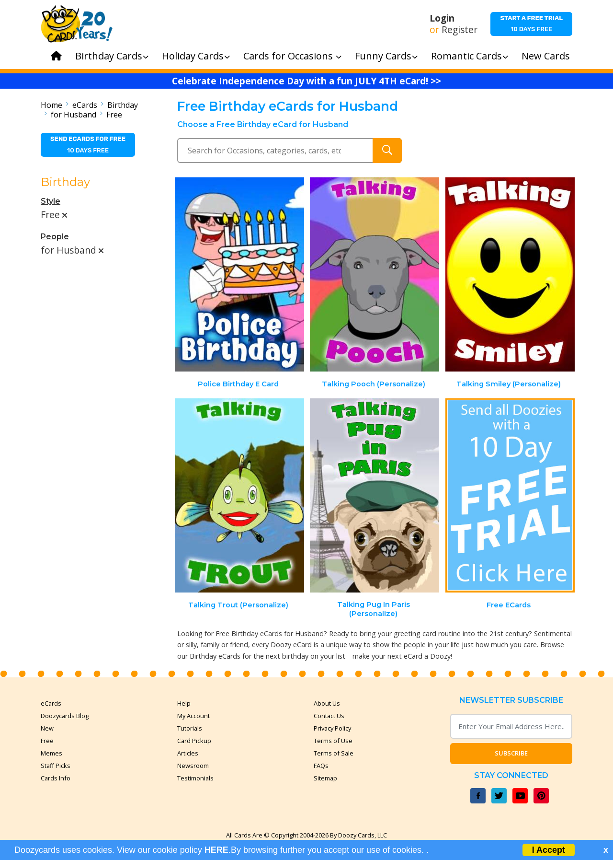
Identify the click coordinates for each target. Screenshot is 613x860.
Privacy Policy (332, 728)
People (55, 236)
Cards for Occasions (292, 55)
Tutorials (189, 728)
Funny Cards (386, 55)
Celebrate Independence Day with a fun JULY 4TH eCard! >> (306, 81)
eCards (84, 105)
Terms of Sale (333, 753)
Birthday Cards (111, 55)
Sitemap (325, 778)
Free (114, 114)
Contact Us (329, 716)
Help (184, 703)
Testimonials (195, 778)
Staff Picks (55, 765)
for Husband (73, 114)
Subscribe (511, 753)
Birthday (122, 105)
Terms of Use (333, 740)
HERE (216, 850)
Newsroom (193, 765)
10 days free (531, 23)
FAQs (321, 765)
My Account (193, 716)
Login (442, 18)
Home (51, 105)
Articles (187, 753)
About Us (327, 703)
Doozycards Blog (65, 716)
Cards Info (55, 778)
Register (459, 29)
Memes (51, 753)
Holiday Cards (196, 55)
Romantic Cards (469, 55)
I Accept (548, 850)
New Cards (546, 55)
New (47, 728)
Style (50, 201)
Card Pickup (194, 740)
